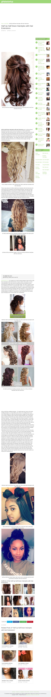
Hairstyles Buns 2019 (22, 646)
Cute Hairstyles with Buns (7, 663)
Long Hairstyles (46, 164)
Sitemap (13, 691)
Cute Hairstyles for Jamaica (7, 646)
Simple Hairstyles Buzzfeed (24, 680)
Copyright (22, 691)
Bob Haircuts (45, 153)
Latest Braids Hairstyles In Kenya (41, 140)
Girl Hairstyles (46, 162)
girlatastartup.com (5, 280)
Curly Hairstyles (39, 159)
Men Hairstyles (46, 169)
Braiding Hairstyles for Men (41, 79)
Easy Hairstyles (39, 162)
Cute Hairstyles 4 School (23, 663)
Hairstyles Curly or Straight (7, 680)
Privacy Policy (36, 691)
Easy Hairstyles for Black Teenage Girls (41, 43)
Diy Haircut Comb (42, 54)
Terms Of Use (26, 691)
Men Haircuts (45, 167)
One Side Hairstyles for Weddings (41, 124)
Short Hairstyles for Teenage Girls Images (42, 114)
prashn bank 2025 (36, 694)
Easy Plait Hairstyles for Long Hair (41, 130)
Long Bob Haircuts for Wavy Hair (40, 99)
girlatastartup (7, 1)
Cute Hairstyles (46, 159)
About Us (31, 691)
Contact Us (18, 691)
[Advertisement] (25, 13)
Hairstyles (4, 30)
